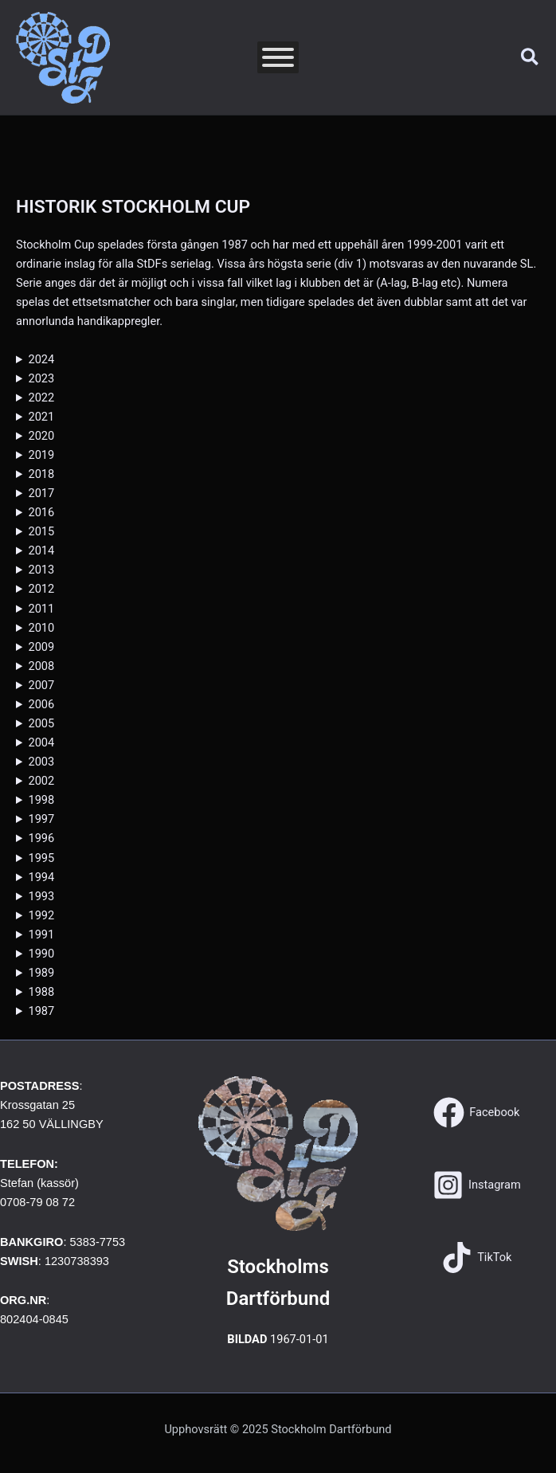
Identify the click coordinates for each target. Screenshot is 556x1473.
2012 (41, 589)
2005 (41, 723)
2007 (41, 685)
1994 (41, 877)
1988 (41, 992)
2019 (41, 455)
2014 (41, 550)
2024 (41, 359)
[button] (530, 58)
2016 (41, 512)
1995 (41, 858)
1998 (41, 800)
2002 (41, 781)
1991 (41, 934)
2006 (41, 704)
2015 (41, 531)
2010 (41, 628)
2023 (41, 378)
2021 (41, 416)
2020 (41, 436)
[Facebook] (476, 1112)
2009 (41, 647)
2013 (41, 569)
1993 (41, 896)
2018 (41, 474)
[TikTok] (476, 1257)
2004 (41, 742)
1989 (41, 973)
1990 (41, 953)
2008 (41, 666)
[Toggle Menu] (278, 57)
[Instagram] (477, 1185)
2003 (41, 761)
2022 (41, 397)
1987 (41, 1011)
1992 (41, 915)
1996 (41, 838)
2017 (41, 493)
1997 (41, 819)
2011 (41, 608)
